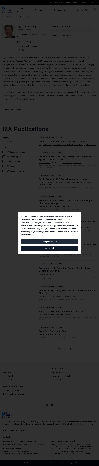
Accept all (49, 248)
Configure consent (49, 241)
